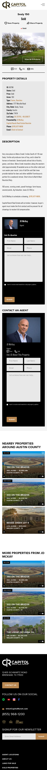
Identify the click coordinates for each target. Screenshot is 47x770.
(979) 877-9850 (17, 126)
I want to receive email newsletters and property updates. (22, 284)
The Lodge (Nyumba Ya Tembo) (20, 632)
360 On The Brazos (18, 467)
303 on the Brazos (18, 494)
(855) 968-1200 (13, 714)
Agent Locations (10, 755)
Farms (13, 100)
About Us (7, 759)
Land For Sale (9, 763)
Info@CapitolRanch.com (17, 708)
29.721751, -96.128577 (22, 116)
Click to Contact (17, 130)
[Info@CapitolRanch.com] (3, 709)
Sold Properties (10, 768)
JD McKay (20, 120)
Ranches (19, 100)
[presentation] (21, 290)
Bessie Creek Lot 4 (18, 522)
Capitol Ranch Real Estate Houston (19, 123)
